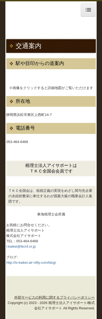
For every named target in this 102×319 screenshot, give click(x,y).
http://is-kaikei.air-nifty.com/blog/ (31, 263)
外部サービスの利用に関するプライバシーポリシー (54, 297)
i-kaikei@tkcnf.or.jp (21, 246)
